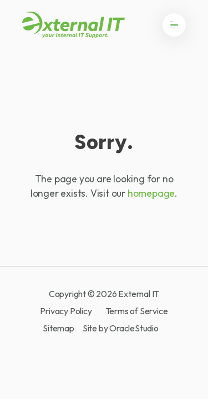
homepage (151, 193)
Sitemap (58, 328)
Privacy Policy (66, 311)
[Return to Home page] (73, 25)
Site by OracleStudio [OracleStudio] (121, 328)
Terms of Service (136, 311)
